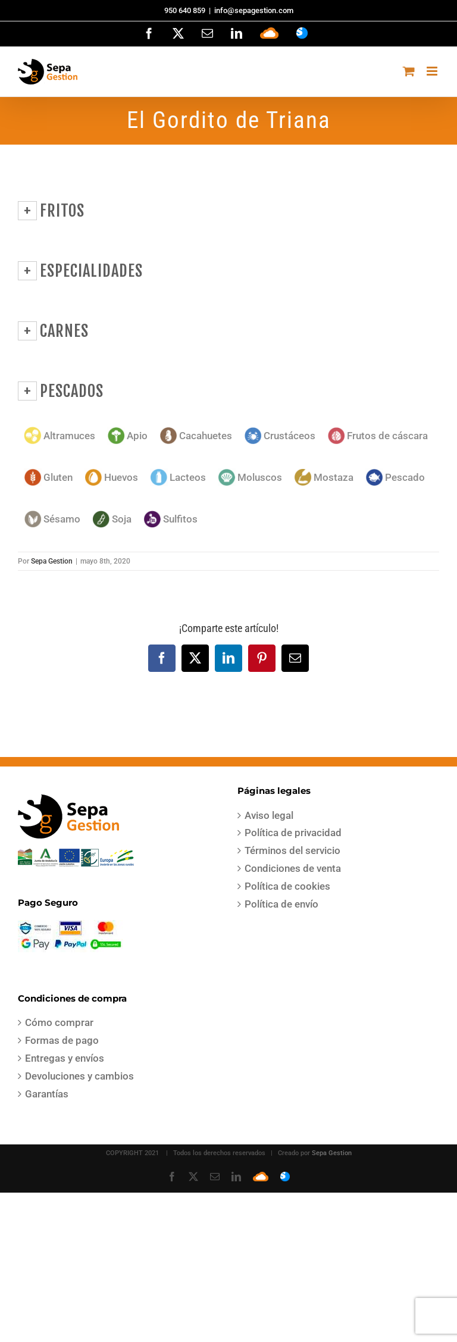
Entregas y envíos (64, 1058)
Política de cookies (287, 886)
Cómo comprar (59, 1022)
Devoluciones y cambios (79, 1076)
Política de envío (281, 904)
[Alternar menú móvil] (433, 71)
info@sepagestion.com (253, 10)
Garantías (46, 1094)
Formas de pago (62, 1040)
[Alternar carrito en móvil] (409, 71)
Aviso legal (269, 815)
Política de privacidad (293, 833)
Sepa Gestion (52, 561)
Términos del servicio (292, 850)
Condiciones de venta (293, 868)
